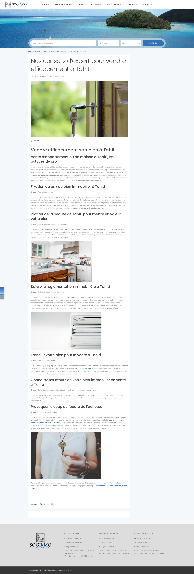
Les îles (131, 5)
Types (81, 5)
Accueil (45, 5)
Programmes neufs (114, 5)
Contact (146, 5)
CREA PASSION (69, 570)
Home (30, 51)
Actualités (38, 51)
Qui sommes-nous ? (63, 5)
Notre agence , (83, 368)
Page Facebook (72, 546)
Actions (95, 5)
